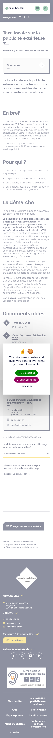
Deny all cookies (26, 380)
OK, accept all (26, 373)
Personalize (27, 386)
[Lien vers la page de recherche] (45, 8)
